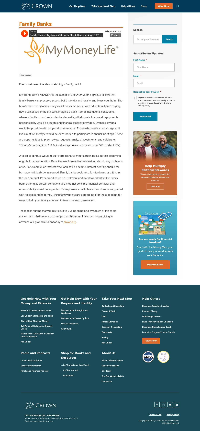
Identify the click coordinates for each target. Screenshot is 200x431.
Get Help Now (77, 6)
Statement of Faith (110, 365)
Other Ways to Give (151, 316)
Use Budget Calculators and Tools (37, 315)
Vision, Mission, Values (112, 360)
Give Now (163, 6)
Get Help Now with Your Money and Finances (38, 301)
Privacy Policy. (144, 105)
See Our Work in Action (113, 376)
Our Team (106, 371)
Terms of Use (155, 414)
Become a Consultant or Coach (157, 327)
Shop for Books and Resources (76, 355)
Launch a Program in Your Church (158, 332)
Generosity (107, 332)
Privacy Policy (173, 414)
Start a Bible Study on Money (35, 321)
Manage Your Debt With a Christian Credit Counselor (37, 335)
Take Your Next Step (103, 6)
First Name (140, 59)
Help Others (128, 6)
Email (137, 76)
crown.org (70, 222)
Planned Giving (149, 311)
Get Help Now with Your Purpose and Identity (79, 301)
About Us (108, 353)
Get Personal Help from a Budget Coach (36, 327)
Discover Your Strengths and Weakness (74, 311)
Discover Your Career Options (75, 318)
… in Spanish (67, 375)
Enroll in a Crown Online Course (36, 310)
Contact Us (107, 381)
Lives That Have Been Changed (157, 321)
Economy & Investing (112, 327)
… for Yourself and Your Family (75, 365)
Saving (105, 337)
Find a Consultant (69, 323)
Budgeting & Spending (113, 306)
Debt (104, 316)
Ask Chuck (26, 341)
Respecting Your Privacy (147, 91)
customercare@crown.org (41, 421)
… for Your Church (69, 370)
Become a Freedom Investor (155, 306)
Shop (144, 6)
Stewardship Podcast (31, 365)
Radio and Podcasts (35, 353)
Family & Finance (110, 321)
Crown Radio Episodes (31, 360)
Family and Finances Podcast (34, 371)
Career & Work (108, 311)
